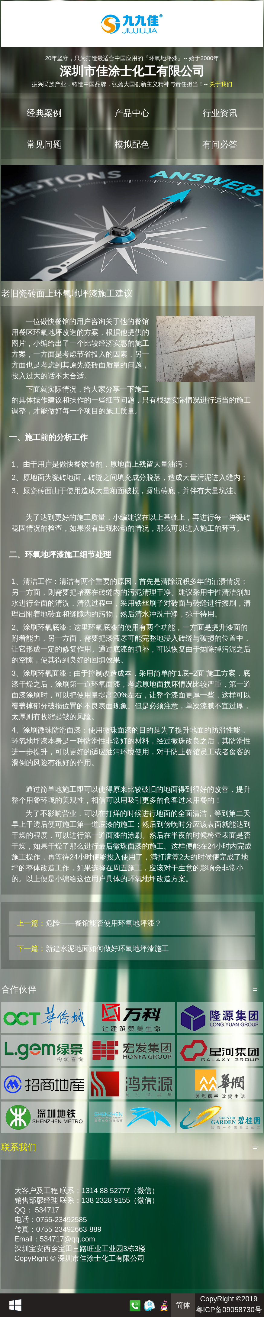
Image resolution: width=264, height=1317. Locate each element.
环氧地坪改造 (55, 332)
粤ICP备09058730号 (229, 1310)
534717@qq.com (67, 1239)
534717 (47, 1210)
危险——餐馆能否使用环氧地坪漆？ (104, 923)
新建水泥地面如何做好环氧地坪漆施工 (107, 948)
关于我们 (220, 84)
